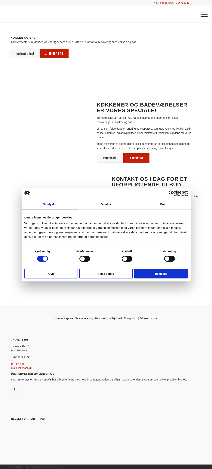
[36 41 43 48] (54, 53)
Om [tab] (162, 204)
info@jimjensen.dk (163, 3)
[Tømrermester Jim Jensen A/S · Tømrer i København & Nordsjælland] (38, 14)
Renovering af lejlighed (108, 318)
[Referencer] (110, 157)
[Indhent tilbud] (25, 53)
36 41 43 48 (182, 3)
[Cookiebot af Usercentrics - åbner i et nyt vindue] (171, 193)
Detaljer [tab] (106, 204)
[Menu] (203, 14)
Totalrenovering (84, 318)
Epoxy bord (130, 318)
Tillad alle (161, 273)
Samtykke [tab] (49, 204)
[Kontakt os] (136, 157)
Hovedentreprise (63, 318)
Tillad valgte (106, 273)
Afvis (51, 273)
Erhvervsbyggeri (149, 318)
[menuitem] (199, 3)
